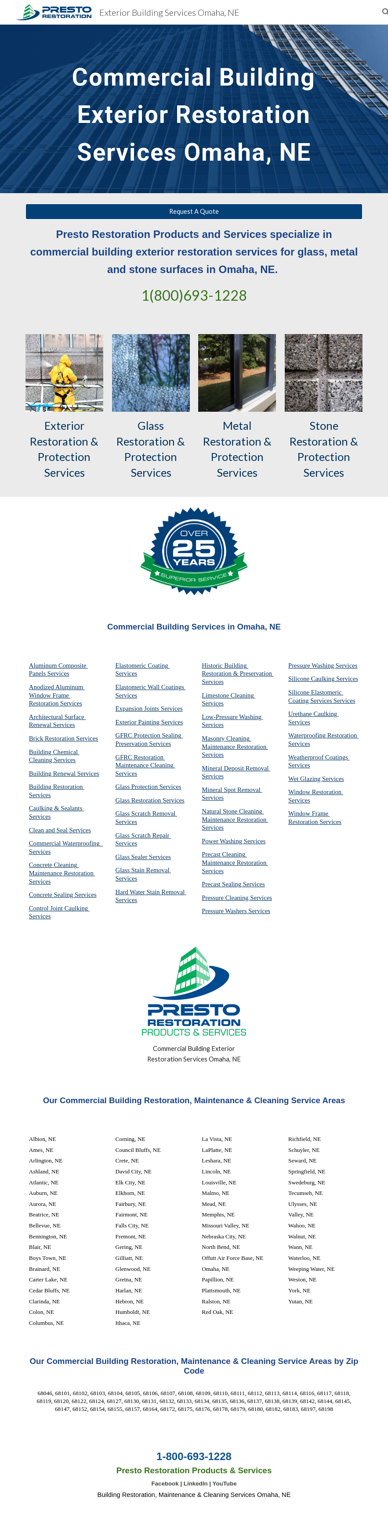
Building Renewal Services (64, 773)
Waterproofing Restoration (323, 735)
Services (213, 703)
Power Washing (222, 841)
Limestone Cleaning (228, 695)
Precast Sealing (222, 884)
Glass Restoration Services (150, 800)
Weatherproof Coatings (319, 757)
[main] (194, 109)
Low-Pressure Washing (232, 716)
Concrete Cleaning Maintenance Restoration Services (62, 873)
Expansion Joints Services (149, 708)
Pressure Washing (312, 665)
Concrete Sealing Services (63, 894)
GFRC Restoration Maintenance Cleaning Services (145, 765)
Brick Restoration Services (63, 738)
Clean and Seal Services (60, 830)
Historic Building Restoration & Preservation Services (237, 673)
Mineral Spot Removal (232, 789)
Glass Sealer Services (143, 856)
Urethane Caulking (313, 713)
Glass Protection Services (148, 786)
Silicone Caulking (312, 678)
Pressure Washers (225, 910)
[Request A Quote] (194, 211)
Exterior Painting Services (149, 722)
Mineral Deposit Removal (236, 768)
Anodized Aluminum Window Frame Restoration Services (57, 695)
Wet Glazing (305, 778)
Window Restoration (315, 791)
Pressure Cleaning (226, 897)
